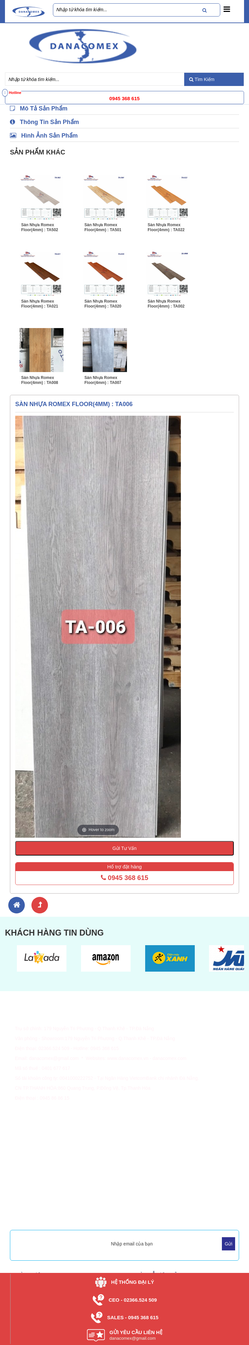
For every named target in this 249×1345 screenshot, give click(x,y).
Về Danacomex (31, 1178)
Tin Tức (137, 1186)
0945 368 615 (124, 877)
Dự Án (136, 1195)
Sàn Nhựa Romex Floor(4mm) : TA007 (102, 380)
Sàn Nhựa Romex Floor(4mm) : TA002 (166, 304)
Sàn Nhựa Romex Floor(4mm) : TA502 (39, 227)
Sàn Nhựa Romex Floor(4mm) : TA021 (39, 304)
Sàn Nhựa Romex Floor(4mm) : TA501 (102, 227)
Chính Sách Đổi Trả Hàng (41, 1146)
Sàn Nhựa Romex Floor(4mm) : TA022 (166, 227)
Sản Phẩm (140, 1178)
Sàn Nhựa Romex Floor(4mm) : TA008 (39, 380)
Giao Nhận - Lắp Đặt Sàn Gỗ (45, 1154)
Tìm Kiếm (202, 79)
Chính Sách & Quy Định (39, 1138)
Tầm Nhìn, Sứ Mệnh (36, 1195)
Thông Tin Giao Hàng (37, 1130)
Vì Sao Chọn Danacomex (41, 1186)
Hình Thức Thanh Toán (38, 1121)
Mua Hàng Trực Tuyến (38, 1218)
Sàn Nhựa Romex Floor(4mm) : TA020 (102, 304)
